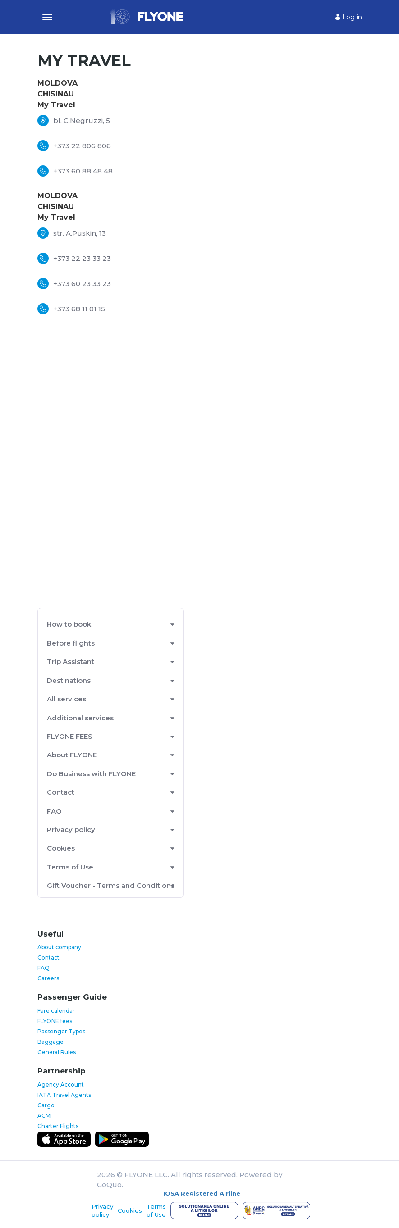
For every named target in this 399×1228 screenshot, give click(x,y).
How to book (69, 624)
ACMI (44, 1115)
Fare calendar (56, 1010)
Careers (48, 978)
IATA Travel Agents (64, 1095)
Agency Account (60, 1084)
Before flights (71, 643)
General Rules (56, 1052)
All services (66, 699)
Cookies (61, 848)
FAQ (54, 811)
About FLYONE (72, 754)
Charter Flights (57, 1126)
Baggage (50, 1041)
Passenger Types (61, 1031)
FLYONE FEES (69, 736)
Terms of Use (70, 867)
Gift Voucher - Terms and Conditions (110, 885)
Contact (60, 792)
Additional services (80, 718)
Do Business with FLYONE (91, 773)
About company (59, 947)
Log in (348, 17)
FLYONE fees (54, 1021)
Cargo (46, 1105)
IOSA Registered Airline (201, 1193)
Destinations (69, 680)
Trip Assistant (70, 661)
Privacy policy (71, 829)
